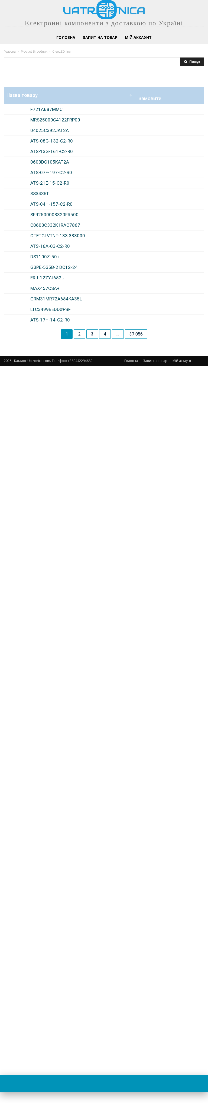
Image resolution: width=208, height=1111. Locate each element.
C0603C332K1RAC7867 (55, 628)
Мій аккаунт (182, 1106)
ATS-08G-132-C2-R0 (51, 255)
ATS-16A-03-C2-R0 (50, 722)
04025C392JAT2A (49, 208)
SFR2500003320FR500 (54, 576)
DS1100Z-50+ (45, 762)
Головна (10, 51)
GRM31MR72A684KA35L (56, 941)
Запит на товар (155, 1106)
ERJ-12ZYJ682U (47, 847)
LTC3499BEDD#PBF (50, 988)
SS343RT (39, 477)
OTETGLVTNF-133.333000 (57, 675)
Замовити (190, 136)
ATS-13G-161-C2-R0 (51, 296)
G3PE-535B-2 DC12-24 (54, 810)
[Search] (192, 61)
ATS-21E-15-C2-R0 (49, 430)
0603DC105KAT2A (49, 343)
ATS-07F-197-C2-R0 (51, 389)
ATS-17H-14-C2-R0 (50, 1035)
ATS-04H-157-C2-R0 (51, 529)
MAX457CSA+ (45, 894)
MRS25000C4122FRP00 (55, 156)
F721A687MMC (46, 109)
